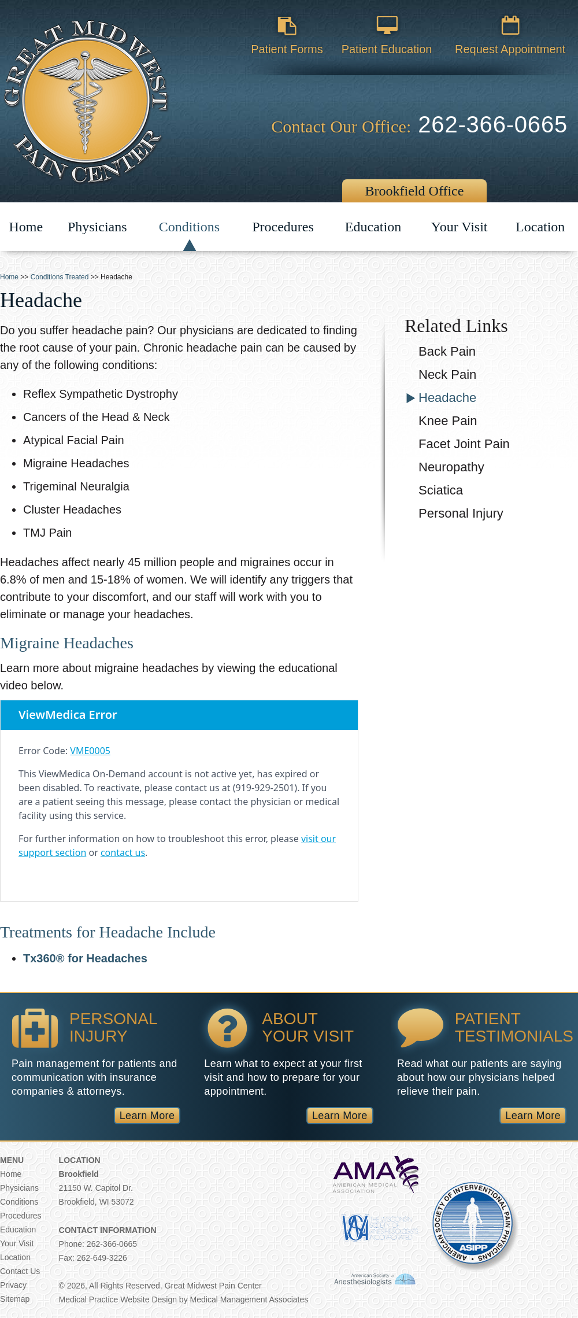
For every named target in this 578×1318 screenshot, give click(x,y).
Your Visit (459, 228)
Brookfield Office (414, 190)
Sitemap (14, 1299)
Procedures (283, 226)
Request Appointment (510, 26)
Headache (447, 397)
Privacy (13, 1285)
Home (26, 235)
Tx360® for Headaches (85, 958)
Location (540, 231)
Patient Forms (287, 26)
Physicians (97, 227)
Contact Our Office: (341, 126)
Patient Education (386, 26)
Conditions (189, 226)
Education (373, 228)
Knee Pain (447, 421)
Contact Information (108, 1230)
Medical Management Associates (249, 1299)
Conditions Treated (60, 277)
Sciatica (440, 490)
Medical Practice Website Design (118, 1299)
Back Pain (447, 351)
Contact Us (20, 1271)
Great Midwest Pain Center (213, 1285)
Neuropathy (451, 467)
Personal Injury (460, 513)
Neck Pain (447, 374)
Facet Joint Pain (464, 444)
